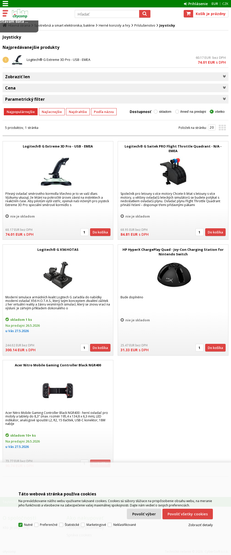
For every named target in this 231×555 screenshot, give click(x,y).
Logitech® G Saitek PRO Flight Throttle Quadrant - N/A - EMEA (173, 148)
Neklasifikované (124, 525)
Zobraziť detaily (200, 525)
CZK (225, 3)
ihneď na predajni (193, 112)
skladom (165, 112)
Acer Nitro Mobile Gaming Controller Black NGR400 (58, 365)
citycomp (40, 13)
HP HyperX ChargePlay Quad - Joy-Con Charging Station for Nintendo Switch (173, 251)
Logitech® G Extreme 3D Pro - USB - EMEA (58, 59)
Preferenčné (49, 525)
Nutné (28, 525)
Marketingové (96, 525)
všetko (220, 112)
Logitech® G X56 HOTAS (58, 249)
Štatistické (72, 525)
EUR (215, 3)
